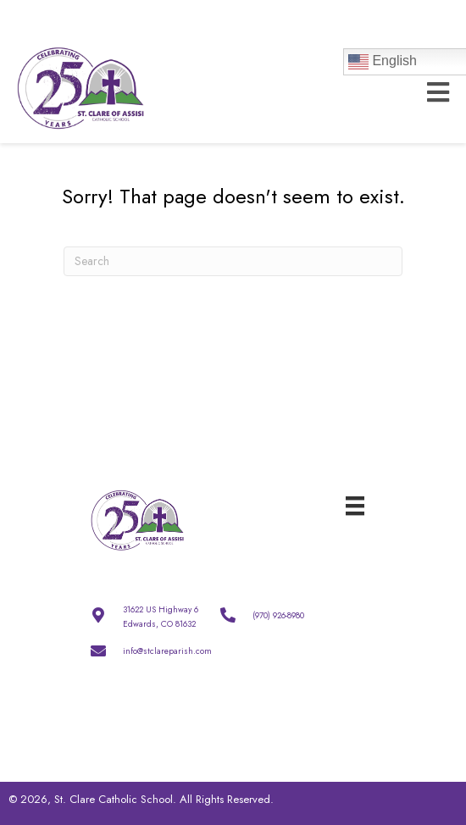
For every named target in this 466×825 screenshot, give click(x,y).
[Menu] (355, 504)
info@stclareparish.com (167, 651)
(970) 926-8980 (278, 615)
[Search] (233, 261)
